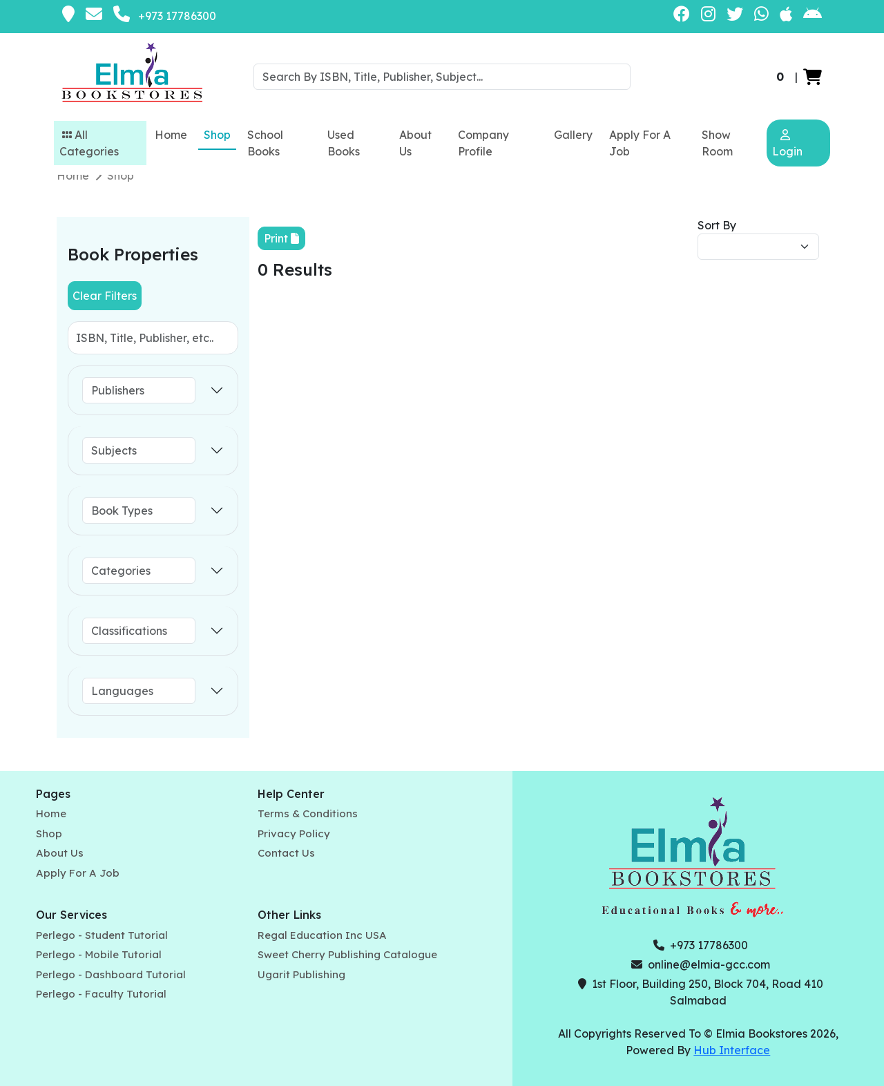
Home (171, 135)
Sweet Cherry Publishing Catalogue (347, 954)
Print (281, 238)
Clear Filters (105, 296)
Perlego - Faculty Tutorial (101, 993)
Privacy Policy (294, 833)
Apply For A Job (640, 143)
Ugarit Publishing (301, 974)
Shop (217, 135)
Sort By (717, 225)
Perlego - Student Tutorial (102, 935)
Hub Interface (731, 1050)
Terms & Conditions (308, 813)
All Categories (89, 143)
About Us (415, 143)
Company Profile (483, 143)
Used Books (343, 143)
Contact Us (286, 852)
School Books (265, 143)
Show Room (717, 143)
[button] (812, 76)
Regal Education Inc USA (322, 935)
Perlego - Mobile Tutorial (99, 954)
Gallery (573, 135)
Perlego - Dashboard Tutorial (111, 974)
